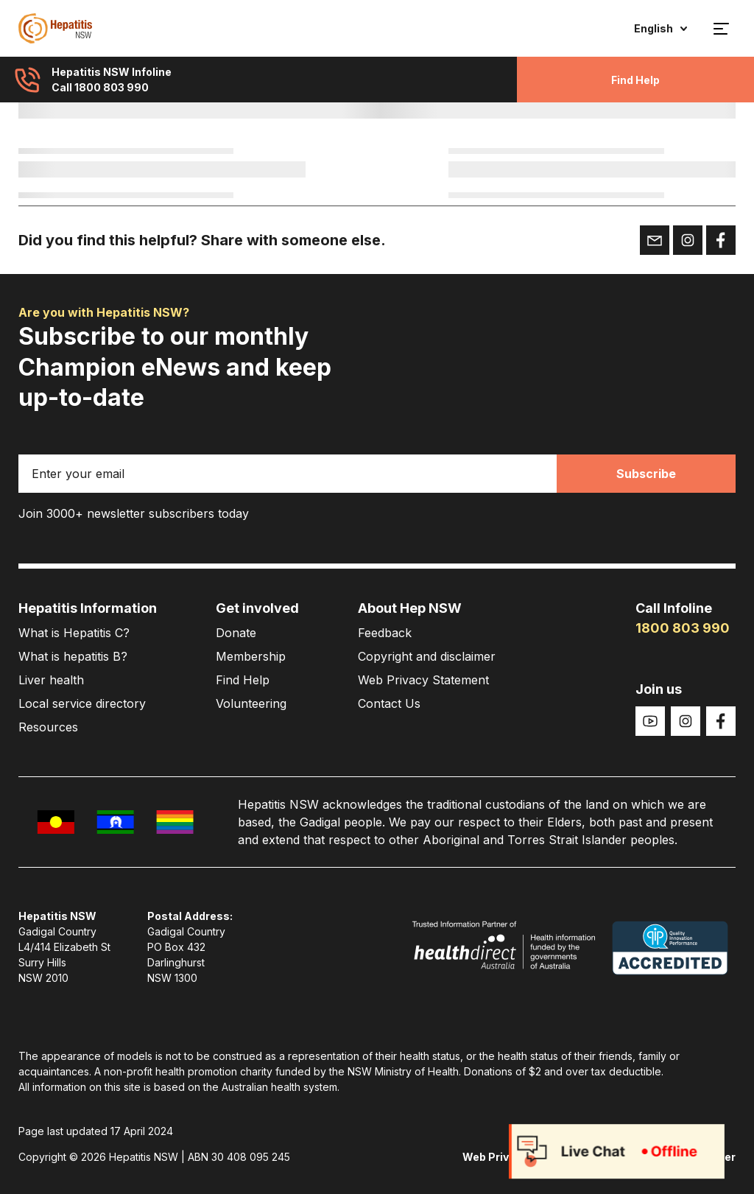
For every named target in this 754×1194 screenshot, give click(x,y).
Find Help (635, 80)
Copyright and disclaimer (427, 656)
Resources (48, 727)
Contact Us (389, 703)
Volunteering (251, 703)
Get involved (257, 608)
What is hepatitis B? (72, 656)
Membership (251, 656)
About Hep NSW (410, 608)
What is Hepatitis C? (74, 632)
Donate (236, 632)
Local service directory (82, 703)
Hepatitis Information (87, 608)
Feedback (385, 632)
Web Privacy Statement (423, 679)
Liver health (51, 679)
